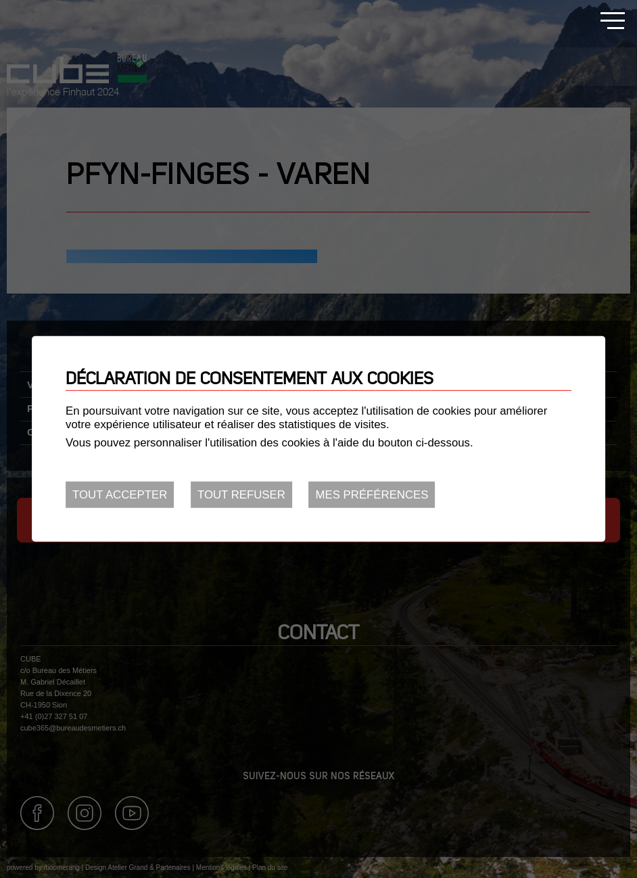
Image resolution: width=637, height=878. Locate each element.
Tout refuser (241, 494)
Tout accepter (119, 494)
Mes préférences (372, 494)
